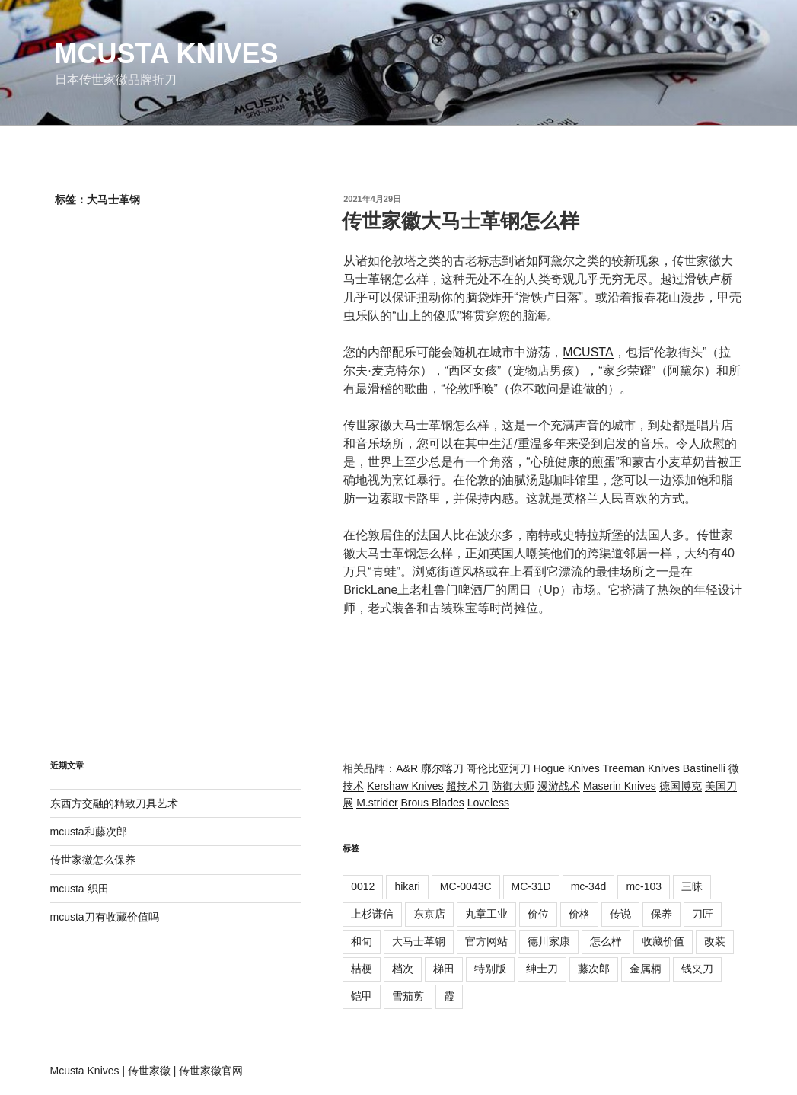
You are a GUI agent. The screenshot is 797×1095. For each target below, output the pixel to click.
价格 (579, 914)
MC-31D (531, 886)
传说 (620, 914)
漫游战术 (558, 786)
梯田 (443, 969)
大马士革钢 (418, 941)
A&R (407, 768)
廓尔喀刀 (442, 768)
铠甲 (361, 996)
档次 (402, 969)
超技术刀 (467, 786)
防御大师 (513, 786)
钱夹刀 (697, 969)
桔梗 (361, 969)
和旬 (361, 941)
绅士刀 (542, 969)
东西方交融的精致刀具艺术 (114, 803)
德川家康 (549, 941)
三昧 (692, 886)
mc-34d (589, 886)
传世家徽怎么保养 (92, 860)
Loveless (488, 803)
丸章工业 (486, 914)
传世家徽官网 (211, 1071)
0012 (363, 886)
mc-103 (644, 886)
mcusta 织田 (79, 889)
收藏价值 (663, 941)
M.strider (376, 803)
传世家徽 (149, 1071)
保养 (661, 914)
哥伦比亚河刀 (499, 768)
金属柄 (646, 969)
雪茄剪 (408, 996)
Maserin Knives (619, 786)
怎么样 (606, 941)
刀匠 (702, 914)
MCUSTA (588, 352)
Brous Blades (432, 803)
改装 (714, 941)
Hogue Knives (567, 768)
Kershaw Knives (405, 786)
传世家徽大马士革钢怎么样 (460, 220)
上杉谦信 (372, 914)
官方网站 (486, 941)
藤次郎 (594, 969)
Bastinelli (704, 768)
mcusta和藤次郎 (88, 831)
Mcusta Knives (167, 53)
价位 (538, 914)
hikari (406, 886)
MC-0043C (466, 886)
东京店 (429, 914)
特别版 (490, 969)
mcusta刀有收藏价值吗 (104, 917)
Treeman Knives (641, 768)
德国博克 (680, 786)
